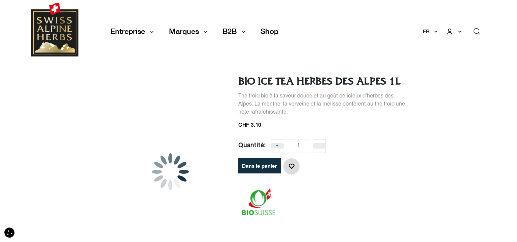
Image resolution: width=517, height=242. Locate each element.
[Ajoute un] (277, 146)
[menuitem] (269, 31)
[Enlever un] (319, 146)
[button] (291, 166)
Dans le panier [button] (259, 166)
